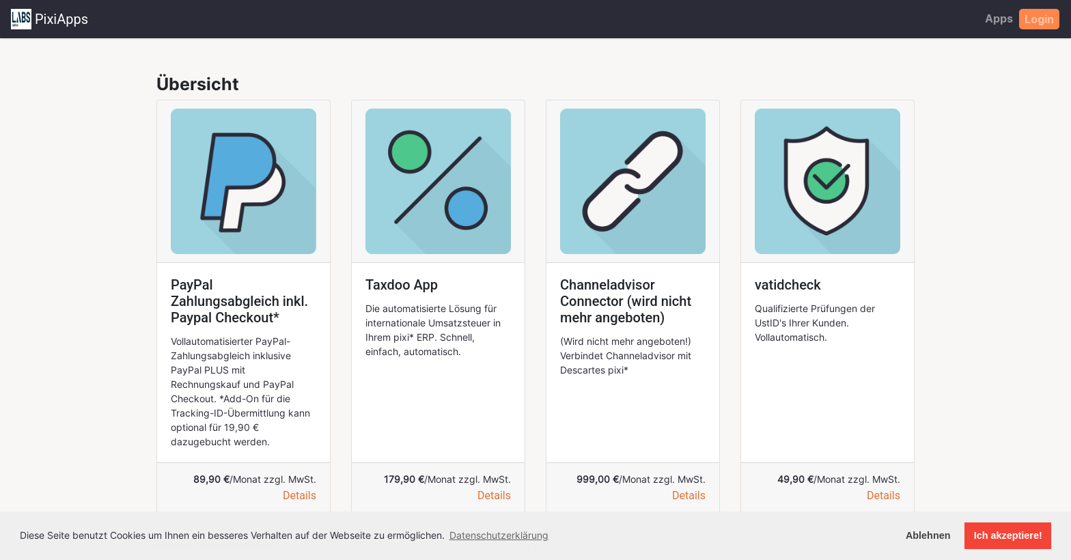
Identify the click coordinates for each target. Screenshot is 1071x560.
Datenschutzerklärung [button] (498, 535)
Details (299, 495)
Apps (999, 18)
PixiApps (49, 19)
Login (1039, 19)
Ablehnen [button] (928, 535)
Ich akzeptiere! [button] (1008, 535)
